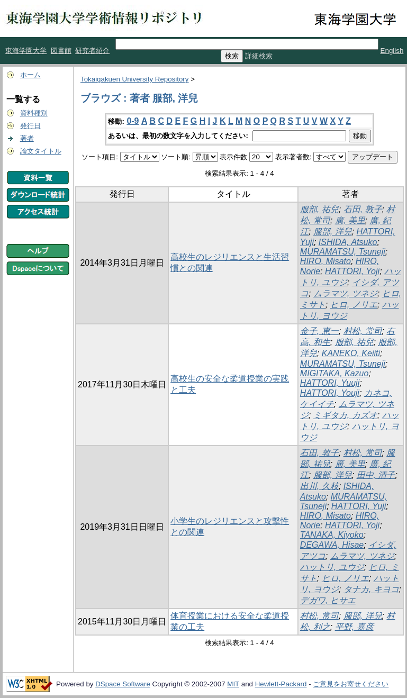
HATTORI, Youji (329, 392)
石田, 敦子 (362, 209)
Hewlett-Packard (281, 684)
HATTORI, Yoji (352, 271)
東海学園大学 (26, 51)
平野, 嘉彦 (354, 626)
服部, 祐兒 (319, 209)
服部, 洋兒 (332, 231)
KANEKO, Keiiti (351, 353)
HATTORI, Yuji (358, 506)
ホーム (30, 75)
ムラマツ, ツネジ (345, 293)
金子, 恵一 (319, 331)
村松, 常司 (362, 331)
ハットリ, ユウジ (332, 567)
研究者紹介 (92, 51)
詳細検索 (259, 56)
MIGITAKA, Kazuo (334, 373)
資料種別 (34, 113)
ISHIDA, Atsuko (348, 242)
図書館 (61, 51)
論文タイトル (40, 151)
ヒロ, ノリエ (353, 304)
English (392, 51)
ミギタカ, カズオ (345, 415)
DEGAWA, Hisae (332, 544)
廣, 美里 (350, 220)
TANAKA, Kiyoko (332, 534)
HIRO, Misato (325, 261)
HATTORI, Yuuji (329, 382)
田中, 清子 (376, 474)
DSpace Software (122, 684)
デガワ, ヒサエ (328, 600)
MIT (233, 684)
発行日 (30, 126)
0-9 (132, 120)
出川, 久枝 (319, 486)
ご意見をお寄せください (350, 684)
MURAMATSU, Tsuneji (342, 251)
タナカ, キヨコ (371, 589)
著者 (27, 138)
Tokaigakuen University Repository (134, 79)
